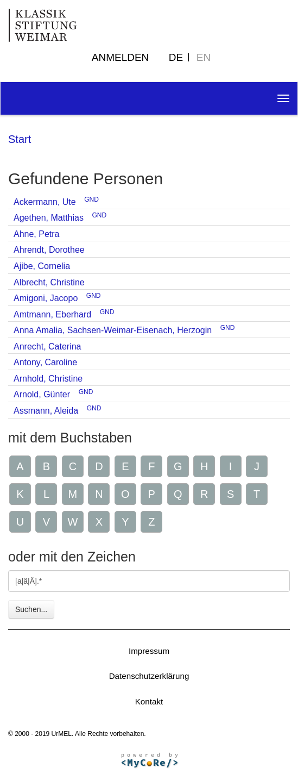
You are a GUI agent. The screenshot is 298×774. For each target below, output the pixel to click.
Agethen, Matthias (49, 217)
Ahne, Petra (37, 234)
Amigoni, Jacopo (46, 298)
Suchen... (31, 609)
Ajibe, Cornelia (42, 266)
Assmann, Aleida (46, 410)
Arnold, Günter (42, 394)
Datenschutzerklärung (149, 676)
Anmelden (120, 57)
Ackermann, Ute (45, 202)
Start (19, 139)
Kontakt (149, 701)
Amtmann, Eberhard (52, 314)
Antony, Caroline (45, 362)
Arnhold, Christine (48, 378)
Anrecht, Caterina (47, 346)
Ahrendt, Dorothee (49, 249)
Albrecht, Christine (49, 282)
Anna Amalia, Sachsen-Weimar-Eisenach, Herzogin (113, 330)
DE (176, 57)
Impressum (149, 651)
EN (203, 57)
